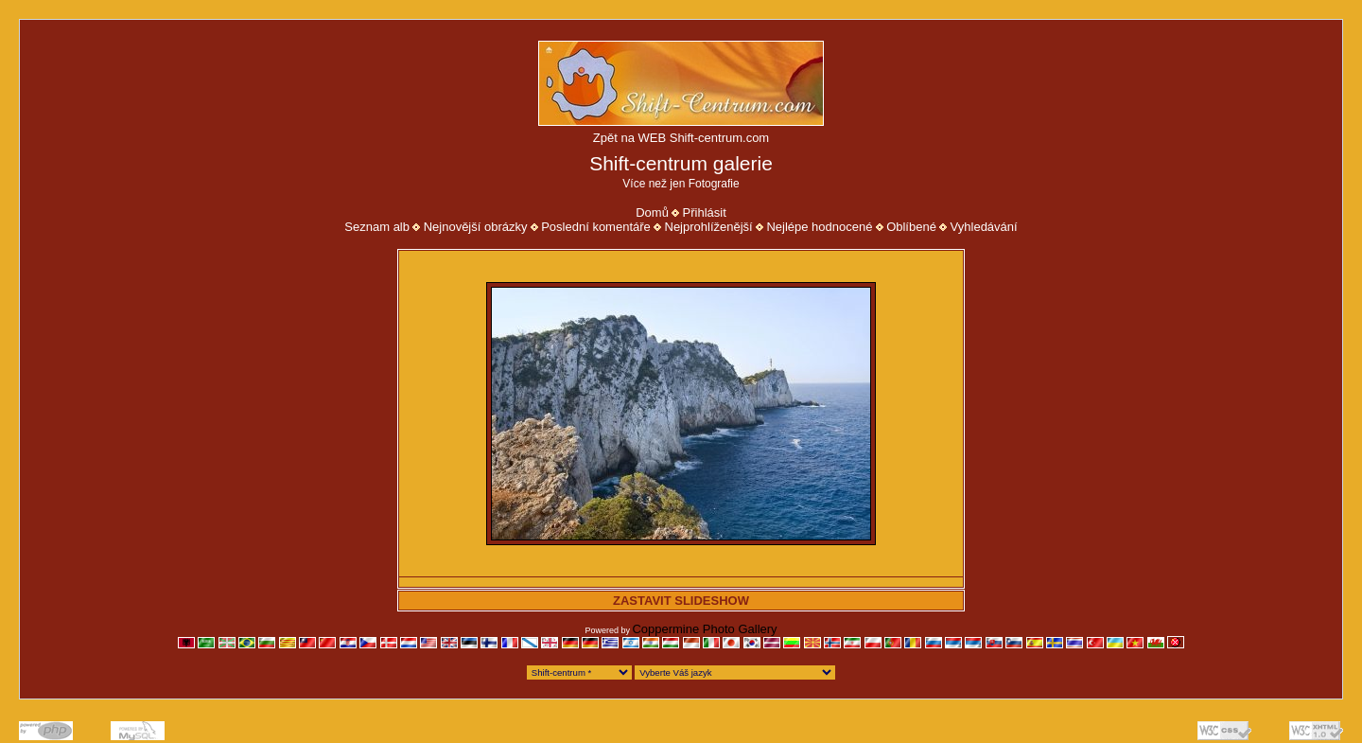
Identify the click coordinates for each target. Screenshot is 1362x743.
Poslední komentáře (596, 227)
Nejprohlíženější (709, 227)
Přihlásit (704, 212)
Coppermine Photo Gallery (704, 629)
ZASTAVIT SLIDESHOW (681, 600)
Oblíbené (911, 227)
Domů (652, 212)
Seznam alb (377, 227)
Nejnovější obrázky (476, 227)
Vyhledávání (984, 227)
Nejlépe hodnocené (819, 227)
